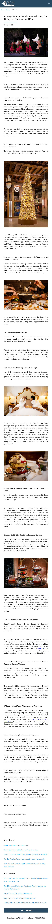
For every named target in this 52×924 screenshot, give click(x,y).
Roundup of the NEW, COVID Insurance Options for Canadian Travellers (25, 903)
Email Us (22, 918)
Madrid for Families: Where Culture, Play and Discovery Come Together (25, 854)
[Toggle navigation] (49, 3)
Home (2, 10)
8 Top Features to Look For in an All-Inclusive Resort (20, 898)
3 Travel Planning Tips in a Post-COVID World (18, 894)
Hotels (11, 25)
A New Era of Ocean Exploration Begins (16, 845)
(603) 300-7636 (39, 918)
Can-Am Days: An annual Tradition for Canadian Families (21, 850)
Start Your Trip (26, 910)
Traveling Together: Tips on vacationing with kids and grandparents (24, 859)
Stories (8, 10)
